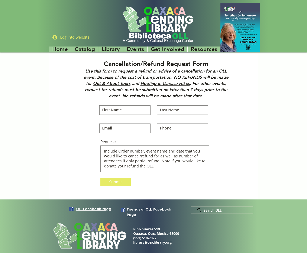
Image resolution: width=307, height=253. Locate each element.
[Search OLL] (223, 210)
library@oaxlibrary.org (152, 242)
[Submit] (115, 182)
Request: (108, 142)
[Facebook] (71, 209)
